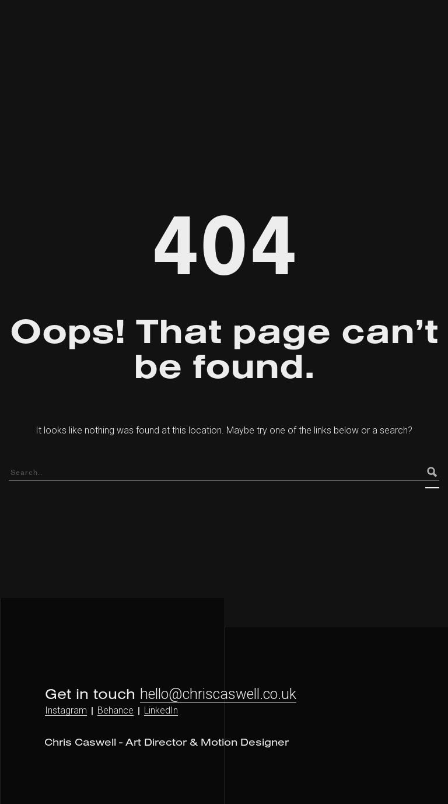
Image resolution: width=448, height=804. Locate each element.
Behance (115, 710)
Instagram (66, 710)
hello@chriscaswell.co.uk (218, 694)
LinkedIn (161, 710)
